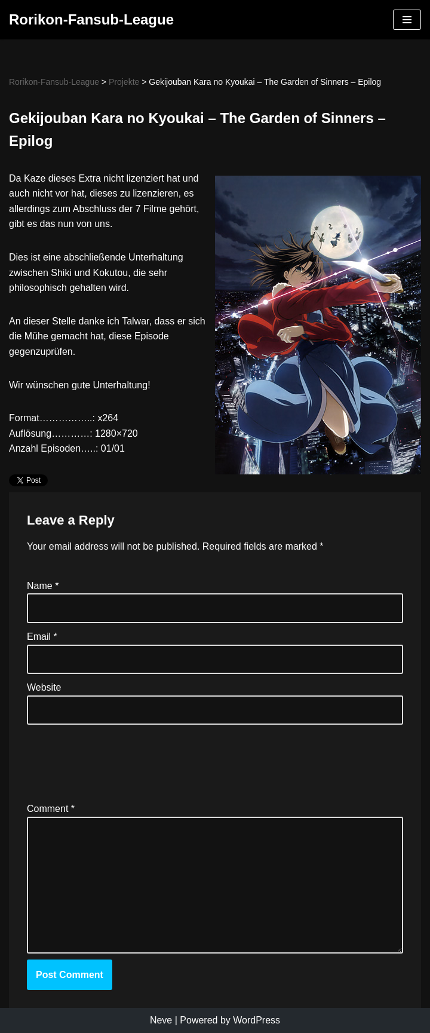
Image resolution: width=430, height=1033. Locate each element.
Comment (51, 809)
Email (42, 637)
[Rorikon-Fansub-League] (91, 19)
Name (43, 586)
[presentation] (117, 760)
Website (44, 687)
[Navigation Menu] (407, 20)
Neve (161, 1020)
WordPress (256, 1020)
